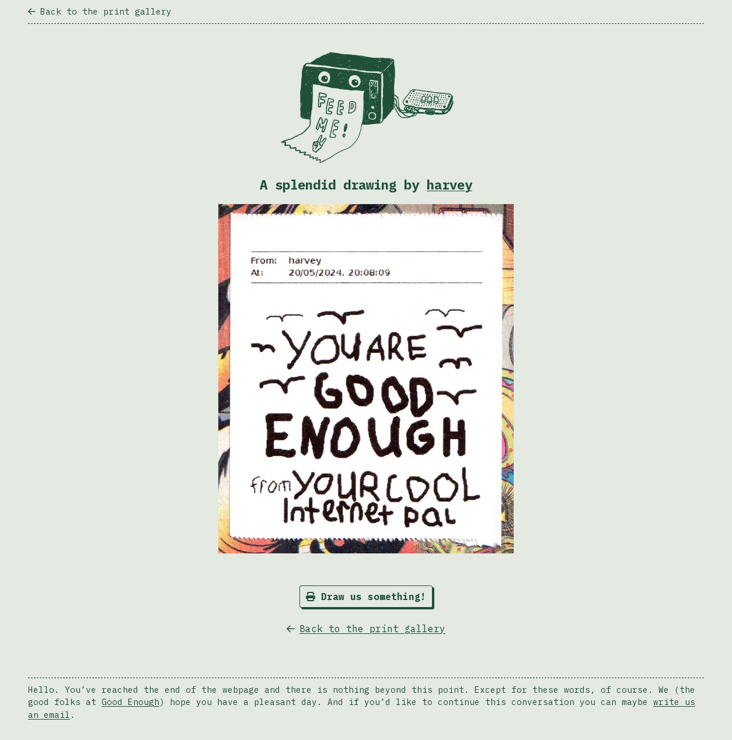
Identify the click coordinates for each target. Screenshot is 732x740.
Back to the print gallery (100, 11)
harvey (449, 184)
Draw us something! (366, 596)
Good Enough (130, 701)
